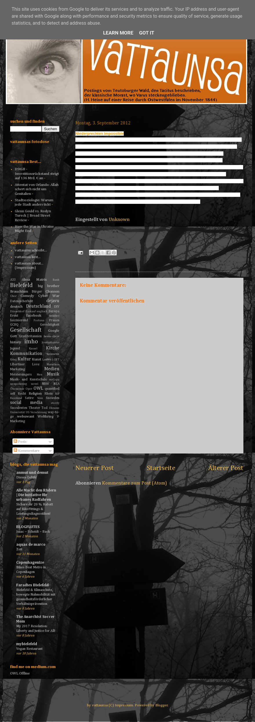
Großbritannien (30, 336)
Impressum (124, 705)
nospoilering (18, 383)
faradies (54, 315)
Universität (17, 412)
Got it (146, 33)
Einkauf (31, 311)
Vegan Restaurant (29, 649)
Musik (53, 374)
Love (35, 364)
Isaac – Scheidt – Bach (33, 532)
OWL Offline (20, 673)
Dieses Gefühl (26, 477)
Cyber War (48, 296)
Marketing (17, 369)
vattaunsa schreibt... (31, 250)
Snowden (52, 398)
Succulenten (18, 408)
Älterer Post (225, 468)
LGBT (55, 359)
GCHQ (14, 324)
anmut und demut (32, 473)
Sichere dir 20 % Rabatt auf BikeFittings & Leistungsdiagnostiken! (34, 509)
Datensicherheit (21, 301)
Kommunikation (26, 353)
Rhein (49, 394)
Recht (22, 394)
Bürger (37, 291)
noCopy (54, 379)
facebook (33, 316)
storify (55, 403)
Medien (51, 369)
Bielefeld (21, 285)
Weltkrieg (46, 416)
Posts (20, 442)
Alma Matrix (34, 280)
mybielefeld (26, 644)
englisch (42, 311)
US (27, 412)
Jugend (15, 348)
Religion (35, 394)
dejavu (52, 301)
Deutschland (38, 306)
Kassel (33, 348)
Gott (13, 336)
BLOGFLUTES (27, 527)
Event (14, 316)
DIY (56, 307)
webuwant (25, 416)
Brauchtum (19, 291)
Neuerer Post (94, 468)
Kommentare (27, 451)
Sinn (40, 398)
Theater (34, 408)
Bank (56, 279)
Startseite (161, 468)
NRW (45, 384)
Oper (29, 388)
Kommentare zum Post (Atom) (134, 483)
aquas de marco (30, 545)
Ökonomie (17, 388)
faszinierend (19, 320)
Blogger (161, 705)
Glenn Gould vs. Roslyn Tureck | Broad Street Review (33, 215)
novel (34, 383)
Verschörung (38, 412)
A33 (13, 280)
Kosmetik (53, 354)
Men (39, 374)
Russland (16, 398)
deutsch (16, 307)
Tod (44, 408)
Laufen (46, 359)
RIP (57, 393)
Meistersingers (21, 374)
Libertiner (17, 364)
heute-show (51, 336)
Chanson (52, 291)
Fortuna (39, 320)
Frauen (54, 320)
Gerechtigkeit (49, 324)
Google (53, 331)
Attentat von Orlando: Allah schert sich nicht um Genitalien (37, 189)
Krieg (13, 359)
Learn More (118, 33)
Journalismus (50, 342)
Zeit (19, 549)
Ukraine (54, 408)
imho (31, 342)
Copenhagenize (30, 563)
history (15, 342)
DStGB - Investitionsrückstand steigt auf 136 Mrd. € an (37, 173)
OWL (38, 388)
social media (26, 402)
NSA (56, 384)
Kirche (52, 348)
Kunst (36, 359)
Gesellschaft (26, 330)
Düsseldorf (17, 311)
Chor (13, 296)
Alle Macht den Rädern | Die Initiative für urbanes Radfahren (36, 495)
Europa (54, 311)
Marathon (53, 364)
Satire (29, 398)
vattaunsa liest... (28, 257)
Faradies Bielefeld (32, 585)
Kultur (24, 359)
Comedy (27, 296)
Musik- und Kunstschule (28, 379)
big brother (49, 286)
